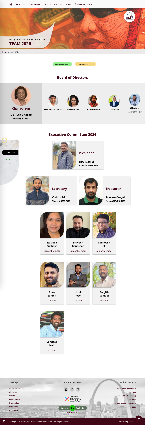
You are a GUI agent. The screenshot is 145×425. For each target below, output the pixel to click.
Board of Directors (62, 64)
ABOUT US (20, 4)
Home (5, 52)
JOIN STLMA (34, 4)
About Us (13, 392)
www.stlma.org (72, 412)
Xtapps (131, 421)
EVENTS (47, 4)
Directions (13, 410)
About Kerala (14, 388)
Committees (10, 152)
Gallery (58, 4)
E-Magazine (14, 403)
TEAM (68, 4)
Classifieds (13, 406)
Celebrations (14, 399)
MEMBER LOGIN (83, 4)
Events (12, 396)
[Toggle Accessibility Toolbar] (4, 421)
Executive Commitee (85, 64)
